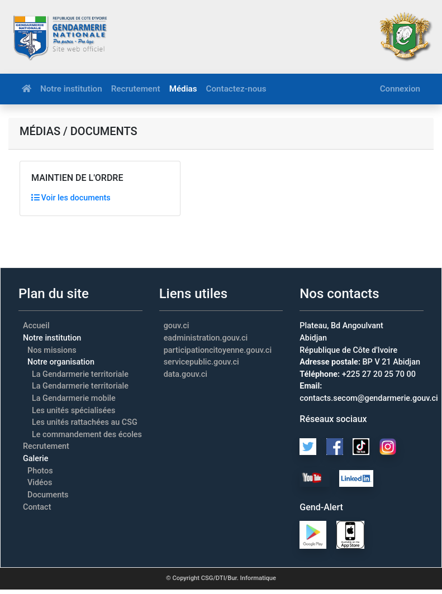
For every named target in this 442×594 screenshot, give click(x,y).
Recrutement (135, 89)
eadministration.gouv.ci (206, 338)
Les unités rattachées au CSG (84, 422)
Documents (48, 495)
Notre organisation (60, 362)
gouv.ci (176, 325)
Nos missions (52, 350)
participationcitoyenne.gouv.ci (218, 350)
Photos (40, 471)
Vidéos (39, 482)
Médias (183, 89)
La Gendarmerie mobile (74, 398)
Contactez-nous (236, 89)
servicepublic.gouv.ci (201, 362)
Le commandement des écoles (87, 434)
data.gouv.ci (185, 374)
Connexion (400, 89)
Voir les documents (71, 198)
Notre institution (71, 89)
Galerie (35, 458)
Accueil (36, 325)
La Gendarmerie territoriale (80, 374)
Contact (37, 507)
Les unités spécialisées (73, 410)
